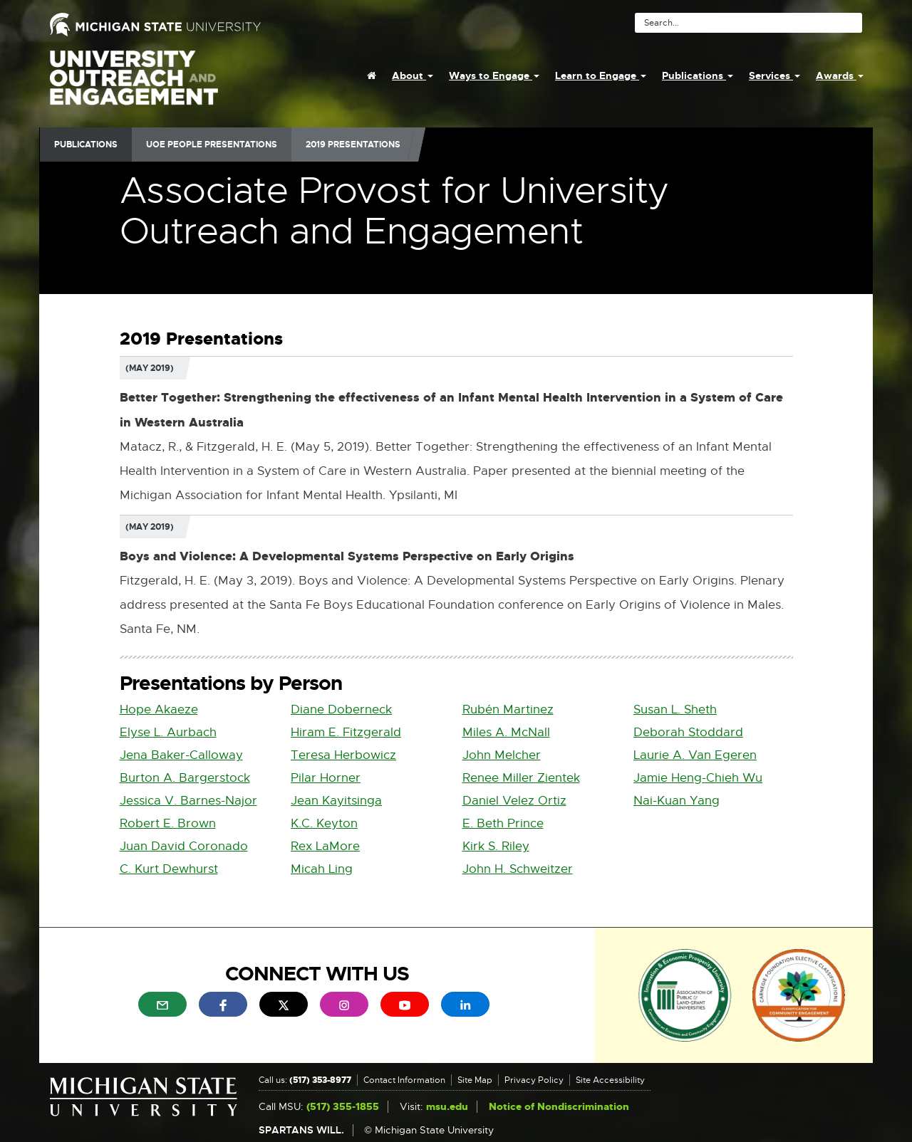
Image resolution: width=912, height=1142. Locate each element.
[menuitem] (371, 75)
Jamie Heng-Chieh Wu (697, 777)
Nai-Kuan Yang (676, 800)
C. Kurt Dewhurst (169, 868)
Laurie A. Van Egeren (695, 755)
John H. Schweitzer (517, 868)
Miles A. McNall (506, 732)
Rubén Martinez (508, 709)
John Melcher (501, 755)
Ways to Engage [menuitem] (494, 75)
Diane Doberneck (341, 709)
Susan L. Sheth (675, 709)
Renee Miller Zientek (521, 777)
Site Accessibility (610, 1080)
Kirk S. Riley (495, 846)
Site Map (474, 1080)
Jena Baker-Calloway (181, 755)
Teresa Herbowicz (343, 755)
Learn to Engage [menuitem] (600, 75)
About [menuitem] (412, 75)
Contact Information (404, 1080)
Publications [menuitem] (697, 75)
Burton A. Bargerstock (185, 777)
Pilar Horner (326, 777)
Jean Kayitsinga (336, 800)
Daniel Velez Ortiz (514, 800)
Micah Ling (322, 868)
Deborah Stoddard (688, 732)
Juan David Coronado (184, 846)
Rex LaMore (325, 846)
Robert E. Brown (168, 823)
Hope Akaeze (159, 709)
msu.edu (447, 1107)
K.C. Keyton (324, 823)
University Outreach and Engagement (134, 85)
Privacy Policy (534, 1080)
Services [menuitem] (774, 75)
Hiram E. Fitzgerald (346, 732)
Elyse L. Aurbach (168, 732)
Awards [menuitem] (840, 75)
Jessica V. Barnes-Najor (188, 800)
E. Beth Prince (503, 823)
